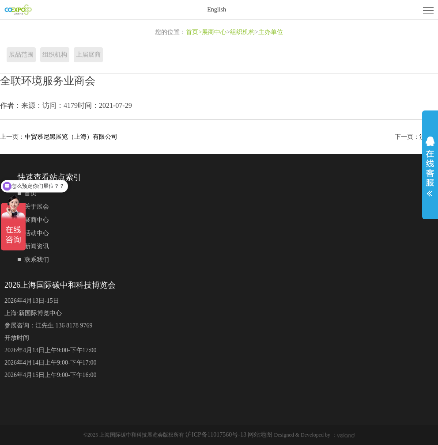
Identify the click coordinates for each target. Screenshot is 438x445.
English (216, 9)
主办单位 (270, 32)
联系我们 (36, 259)
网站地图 (260, 434)
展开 (430, 166)
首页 (194, 32)
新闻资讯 (36, 246)
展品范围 (21, 54)
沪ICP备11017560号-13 (216, 434)
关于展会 (36, 206)
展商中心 (214, 32)
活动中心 (36, 233)
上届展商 (88, 54)
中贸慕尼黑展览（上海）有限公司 (71, 136)
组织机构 (242, 32)
